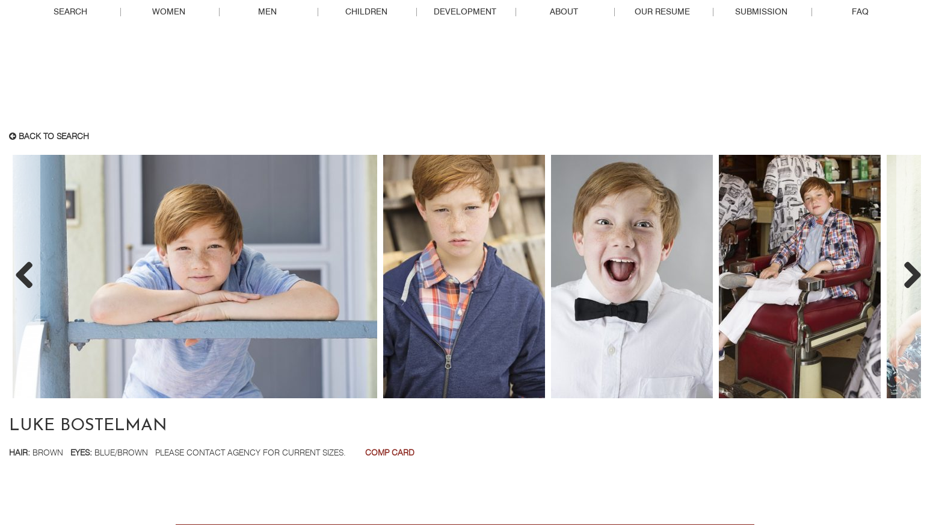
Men (267, 12)
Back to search (49, 137)
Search (70, 12)
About (564, 12)
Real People (465, 79)
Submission (761, 12)
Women (168, 12)
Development (465, 12)
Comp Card (389, 453)
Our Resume (662, 12)
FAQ (860, 12)
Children (366, 12)
